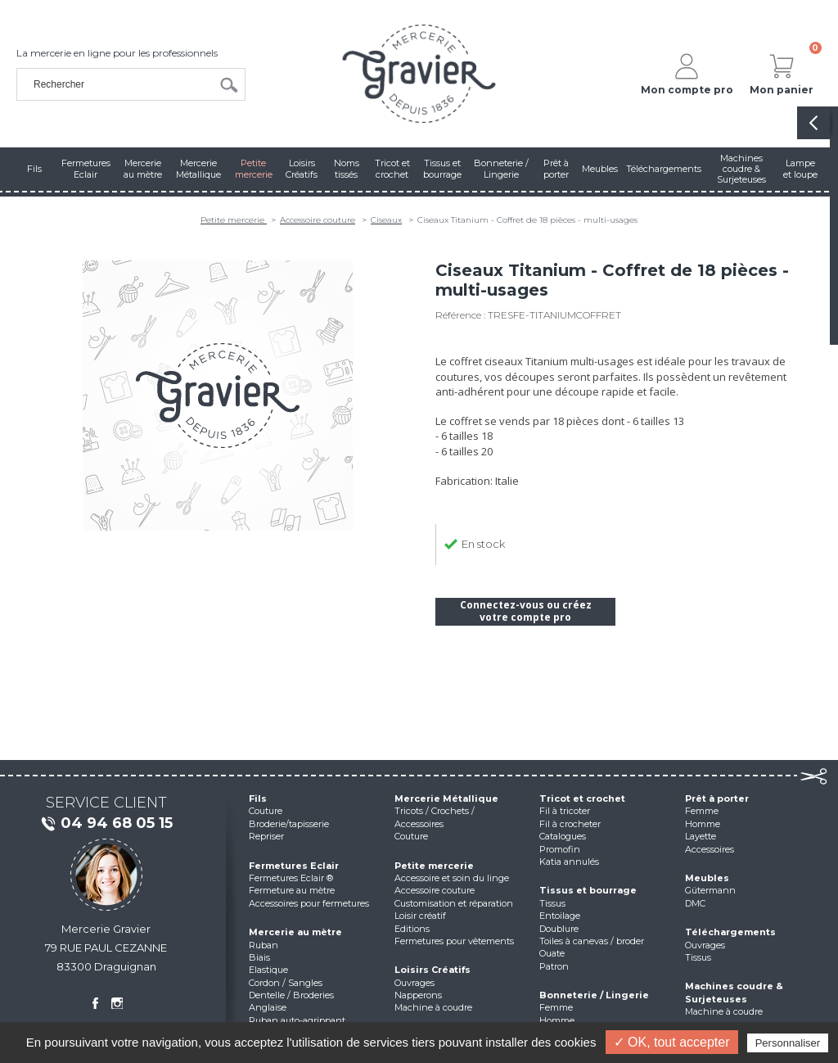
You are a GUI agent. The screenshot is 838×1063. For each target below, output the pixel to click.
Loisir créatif (420, 915)
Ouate (552, 953)
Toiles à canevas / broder (591, 941)
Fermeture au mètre (292, 890)
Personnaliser (788, 1043)
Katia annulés (569, 861)
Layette (700, 836)
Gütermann (710, 890)
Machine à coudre (433, 1007)
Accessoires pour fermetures (309, 903)
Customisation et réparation (453, 903)
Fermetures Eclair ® (291, 878)
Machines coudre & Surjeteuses (734, 992)
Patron (554, 966)
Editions (412, 928)
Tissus (552, 903)
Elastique (268, 969)
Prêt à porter (717, 798)
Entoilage (559, 915)
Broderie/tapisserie (289, 824)
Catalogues (562, 836)
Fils (258, 798)
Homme (556, 1020)
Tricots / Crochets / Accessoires (434, 817)
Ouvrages (414, 982)
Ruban (263, 945)
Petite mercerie (233, 220)
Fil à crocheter (570, 824)
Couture (265, 810)
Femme (556, 1007)
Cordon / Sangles (285, 982)
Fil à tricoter (564, 810)
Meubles (707, 878)
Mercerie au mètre (295, 932)
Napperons (418, 995)
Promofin (559, 849)
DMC (695, 903)
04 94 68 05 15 (106, 824)
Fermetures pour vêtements (454, 941)
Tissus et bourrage (588, 890)
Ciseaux (386, 220)
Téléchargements (730, 932)
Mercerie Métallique (446, 798)
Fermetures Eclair (294, 865)
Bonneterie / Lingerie (594, 995)
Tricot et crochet (582, 798)
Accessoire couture (317, 220)
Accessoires (709, 849)
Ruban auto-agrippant (297, 1020)
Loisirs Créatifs (432, 969)
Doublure (559, 928)
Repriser (266, 836)
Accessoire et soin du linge (451, 878)
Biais (259, 957)
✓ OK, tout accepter (672, 1042)
